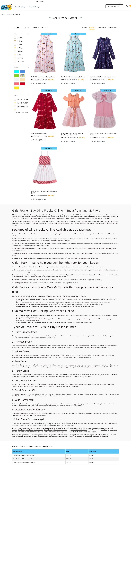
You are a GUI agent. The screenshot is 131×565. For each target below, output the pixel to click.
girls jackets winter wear (60, 430)
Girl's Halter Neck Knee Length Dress (23, 455)
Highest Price (113, 27)
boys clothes (83, 431)
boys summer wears (34, 431)
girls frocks (61, 428)
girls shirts (96, 428)
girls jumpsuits (70, 428)
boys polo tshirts (74, 431)
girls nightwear (48, 430)
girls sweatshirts (105, 428)
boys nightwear (45, 431)
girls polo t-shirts (88, 428)
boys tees (110, 430)
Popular (91, 27)
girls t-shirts (78, 428)
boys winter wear (23, 431)
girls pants (48, 428)
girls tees (42, 428)
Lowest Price (101, 27)
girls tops (55, 428)
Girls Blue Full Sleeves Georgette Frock (24, 462)
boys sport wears (55, 431)
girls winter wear (38, 430)
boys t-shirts (64, 431)
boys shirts (104, 430)
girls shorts (21, 430)
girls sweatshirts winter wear (78, 430)
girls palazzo (29, 430)
